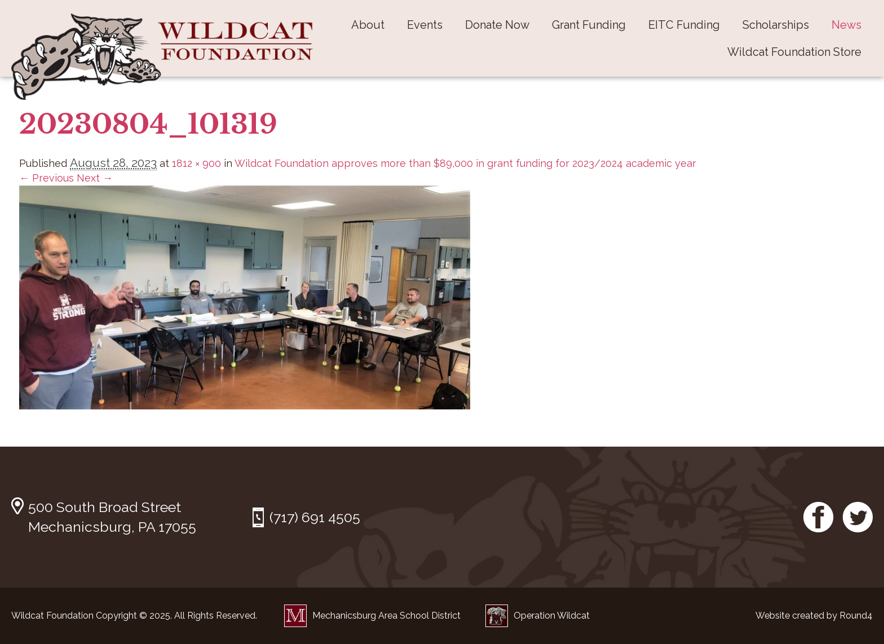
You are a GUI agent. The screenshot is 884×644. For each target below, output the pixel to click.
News (846, 25)
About (367, 25)
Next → (95, 178)
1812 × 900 (196, 163)
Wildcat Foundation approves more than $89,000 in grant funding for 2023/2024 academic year (465, 163)
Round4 (856, 615)
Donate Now (497, 25)
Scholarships (775, 25)
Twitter (857, 517)
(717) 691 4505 (314, 517)
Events (425, 25)
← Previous (46, 178)
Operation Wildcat (537, 615)
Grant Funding (589, 25)
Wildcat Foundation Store (794, 52)
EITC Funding (684, 25)
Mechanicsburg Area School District (372, 615)
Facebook (818, 517)
